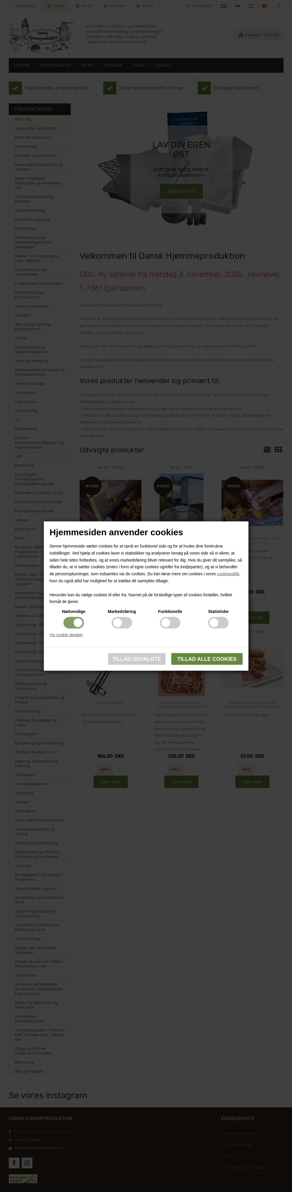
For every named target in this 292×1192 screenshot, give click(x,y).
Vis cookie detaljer (66, 635)
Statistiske (218, 611)
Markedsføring (122, 611)
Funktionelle (170, 611)
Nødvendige (73, 611)
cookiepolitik (228, 573)
